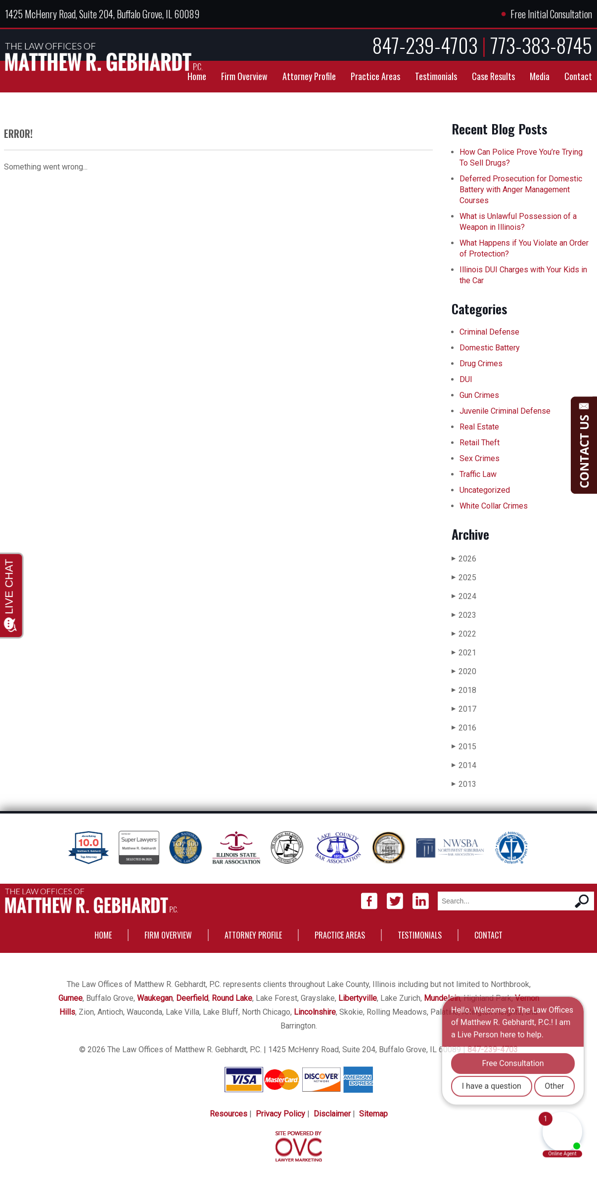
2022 (464, 634)
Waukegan (155, 998)
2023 (464, 615)
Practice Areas (375, 76)
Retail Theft (479, 442)
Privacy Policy (280, 1113)
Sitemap (373, 1113)
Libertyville (357, 998)
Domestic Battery (489, 347)
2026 (464, 558)
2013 (464, 784)
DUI (465, 379)
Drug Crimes (481, 363)
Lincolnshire (315, 1012)
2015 (464, 746)
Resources (228, 1113)
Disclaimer (332, 1113)
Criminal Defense (489, 332)
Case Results (493, 76)
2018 (464, 690)
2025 (464, 577)
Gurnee (70, 998)
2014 (464, 765)
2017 (464, 709)
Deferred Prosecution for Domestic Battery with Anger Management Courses (520, 189)
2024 (464, 596)
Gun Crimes (479, 395)
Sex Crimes (479, 458)
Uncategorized (484, 490)
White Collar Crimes (493, 506)
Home (196, 76)
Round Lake (232, 998)
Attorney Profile (309, 76)
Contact (578, 76)
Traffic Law (478, 474)
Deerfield (192, 998)
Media (540, 76)
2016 (464, 727)
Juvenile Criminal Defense (505, 411)
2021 (464, 652)
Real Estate (479, 426)
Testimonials (436, 76)
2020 (464, 671)
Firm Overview (244, 76)
